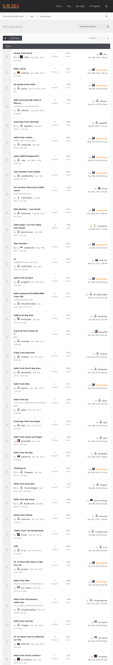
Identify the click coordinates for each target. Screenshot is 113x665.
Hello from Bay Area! (24, 499)
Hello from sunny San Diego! (28, 437)
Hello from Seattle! (23, 621)
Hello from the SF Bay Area (27, 368)
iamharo (25, 73)
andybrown (29, 247)
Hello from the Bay (23, 452)
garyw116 (25, 457)
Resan (24, 535)
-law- (23, 160)
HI (15, 259)
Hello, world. (20, 69)
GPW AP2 (103, 260)
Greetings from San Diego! (27, 421)
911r (105, 54)
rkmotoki (25, 519)
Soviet (104, 188)
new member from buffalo (27, 172)
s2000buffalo (27, 176)
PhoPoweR (26, 319)
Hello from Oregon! (23, 278)
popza (24, 88)
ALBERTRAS (26, 266)
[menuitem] (80, 6)
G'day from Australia (24, 352)
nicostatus (26, 659)
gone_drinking (100, 500)
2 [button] (103, 38)
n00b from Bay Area (24, 315)
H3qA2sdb (26, 144)
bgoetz (24, 388)
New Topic (11, 38)
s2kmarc (25, 110)
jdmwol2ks (26, 372)
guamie (24, 569)
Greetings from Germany (26, 122)
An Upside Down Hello (24, 84)
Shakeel (25, 357)
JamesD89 (103, 332)
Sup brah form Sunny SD (26, 331)
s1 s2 (23, 550)
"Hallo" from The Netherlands (29, 530)
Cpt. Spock (26, 588)
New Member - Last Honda (27, 209)
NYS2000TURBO (28, 304)
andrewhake (101, 70)
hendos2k (26, 213)
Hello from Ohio (22, 384)
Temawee (28, 472)
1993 (26, 57)
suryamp (25, 341)
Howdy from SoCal (23, 53)
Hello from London (23, 137)
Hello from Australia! (24, 484)
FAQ (69, 6)
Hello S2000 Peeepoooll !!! (26, 156)
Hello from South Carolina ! (27, 655)
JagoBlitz (28, 126)
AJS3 (23, 425)
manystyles (26, 198)
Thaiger (25, 625)
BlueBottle (102, 316)
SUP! (16, 546)
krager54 (25, 282)
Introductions (13, 26)
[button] (108, 38)
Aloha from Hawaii (23, 515)
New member (20, 243)
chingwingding (28, 609)
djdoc (24, 410)
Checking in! (20, 468)
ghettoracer (27, 232)
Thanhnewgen (31, 488)
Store (58, 6)
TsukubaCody (101, 532)
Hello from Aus (21, 399)
